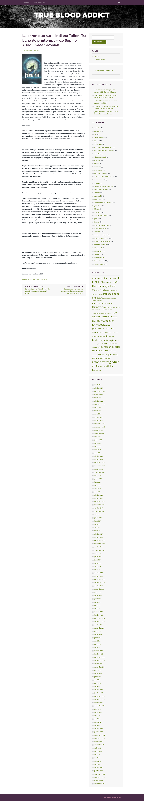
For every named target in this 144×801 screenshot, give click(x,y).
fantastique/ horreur (101, 189)
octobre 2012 (98, 703)
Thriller (97, 254)
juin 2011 (97, 754)
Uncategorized (99, 258)
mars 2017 (97, 531)
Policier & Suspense (101, 215)
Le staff (27, 2)
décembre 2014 (99, 618)
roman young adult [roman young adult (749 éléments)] (105, 362)
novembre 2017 (99, 505)
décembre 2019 (99, 424)
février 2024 (98, 401)
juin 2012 (97, 715)
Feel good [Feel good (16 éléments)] (103, 307)
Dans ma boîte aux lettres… (103, 176)
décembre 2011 (99, 735)
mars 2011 (97, 764)
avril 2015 (97, 605)
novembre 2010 (99, 777)
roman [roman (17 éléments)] (114, 317)
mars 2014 (97, 647)
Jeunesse (97, 206)
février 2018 (98, 495)
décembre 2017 (99, 501)
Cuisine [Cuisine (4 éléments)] (101, 294)
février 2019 (98, 456)
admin (37, 50)
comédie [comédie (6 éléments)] (114, 290)
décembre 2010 (99, 774)
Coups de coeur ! (100, 173)
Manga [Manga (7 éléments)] (109, 313)
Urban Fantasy (99, 261)
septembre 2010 (99, 784)
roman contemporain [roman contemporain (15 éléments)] (110, 332)
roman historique (100, 228)
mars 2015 (97, 609)
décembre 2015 (99, 579)
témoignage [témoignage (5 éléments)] (103, 367)
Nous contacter (39, 2)
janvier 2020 (98, 420)
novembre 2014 (99, 621)
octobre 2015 (98, 586)
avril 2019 (97, 450)
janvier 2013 (98, 693)
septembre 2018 (99, 472)
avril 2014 (97, 644)
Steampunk (98, 248)
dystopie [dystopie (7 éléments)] (99, 301)
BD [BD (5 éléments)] (101, 279)
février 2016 (98, 573)
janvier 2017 (98, 537)
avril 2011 (97, 761)
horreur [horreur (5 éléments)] (110, 307)
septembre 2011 (99, 745)
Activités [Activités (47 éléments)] (96, 278)
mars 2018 (97, 492)
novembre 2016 (99, 544)
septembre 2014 (99, 628)
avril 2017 (97, 527)
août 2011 (97, 748)
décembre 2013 (99, 657)
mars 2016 (97, 570)
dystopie (97, 183)
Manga (96, 209)
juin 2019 (97, 443)
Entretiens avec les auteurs (103, 186)
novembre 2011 (99, 738)
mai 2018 (97, 485)
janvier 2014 (98, 654)
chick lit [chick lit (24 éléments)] (103, 290)
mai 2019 (97, 446)
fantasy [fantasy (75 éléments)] (96, 306)
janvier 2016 (98, 576)
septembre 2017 (99, 511)
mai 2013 (97, 680)
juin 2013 (97, 677)
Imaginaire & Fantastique (102, 202)
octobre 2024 (98, 394)
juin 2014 (97, 638)
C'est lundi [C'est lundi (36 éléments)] (113, 282)
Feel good (97, 196)
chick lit (97, 154)
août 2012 (97, 709)
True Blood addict (72, 15)
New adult (97, 212)
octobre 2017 (98, 508)
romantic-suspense (100, 245)
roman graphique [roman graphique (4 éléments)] (96, 344)
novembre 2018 (99, 466)
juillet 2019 (98, 440)
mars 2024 (97, 398)
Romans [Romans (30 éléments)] (108, 350)
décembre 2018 (99, 463)
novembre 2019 (99, 427)
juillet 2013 (98, 673)
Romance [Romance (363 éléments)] (98, 320)
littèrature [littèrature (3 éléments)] (104, 313)
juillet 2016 (98, 557)
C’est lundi (98, 144)
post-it (96, 219)
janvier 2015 (98, 615)
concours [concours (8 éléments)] (95, 294)
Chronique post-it (100, 157)
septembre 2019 (99, 433)
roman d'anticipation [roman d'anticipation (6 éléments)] (98, 336)
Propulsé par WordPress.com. (113, 797)
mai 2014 (97, 641)
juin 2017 (97, 521)
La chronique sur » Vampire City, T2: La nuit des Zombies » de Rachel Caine (38, 290)
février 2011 (98, 767)
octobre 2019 (98, 430)
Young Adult (28, 279)
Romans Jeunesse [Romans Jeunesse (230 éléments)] (108, 354)
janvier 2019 (98, 459)
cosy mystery (98, 170)
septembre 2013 (99, 667)
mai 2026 (97, 385)
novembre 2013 (99, 660)
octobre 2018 (98, 469)
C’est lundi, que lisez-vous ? (103, 151)
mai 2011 (97, 758)
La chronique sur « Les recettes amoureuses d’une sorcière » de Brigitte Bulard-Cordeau (70, 290)
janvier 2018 (98, 498)
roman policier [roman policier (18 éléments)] (98, 347)
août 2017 (97, 514)
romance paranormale (102, 241)
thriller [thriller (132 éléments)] (96, 366)
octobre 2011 (98, 742)
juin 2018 (97, 482)
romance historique (101, 238)
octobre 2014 (98, 625)
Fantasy (97, 193)
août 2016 (97, 553)
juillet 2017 (98, 518)
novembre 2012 (99, 699)
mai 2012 (97, 719)
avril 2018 (97, 488)
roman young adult (41, 279)
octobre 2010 (98, 780)
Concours (97, 167)
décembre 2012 (99, 696)
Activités (97, 128)
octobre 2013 (98, 664)
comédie (97, 160)
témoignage (98, 251)
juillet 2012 (98, 712)
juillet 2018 (98, 479)
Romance (97, 232)
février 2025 (98, 388)
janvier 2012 (98, 732)
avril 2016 (97, 566)
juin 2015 (97, 599)
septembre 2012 (99, 706)
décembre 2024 (99, 391)
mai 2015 (97, 602)
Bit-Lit (96, 141)
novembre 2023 (99, 404)
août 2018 (97, 476)
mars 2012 (97, 725)
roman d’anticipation (101, 225)
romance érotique (100, 235)
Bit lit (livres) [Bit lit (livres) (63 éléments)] (101, 282)
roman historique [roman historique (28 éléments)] (109, 343)
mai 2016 (97, 563)
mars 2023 (97, 411)
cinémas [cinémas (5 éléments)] (108, 290)
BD (95, 134)
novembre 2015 (99, 583)
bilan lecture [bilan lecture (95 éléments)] (109, 278)
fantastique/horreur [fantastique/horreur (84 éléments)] (102, 303)
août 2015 (97, 592)
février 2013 (98, 690)
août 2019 (97, 437)
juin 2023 (97, 407)
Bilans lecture (99, 138)
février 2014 (98, 651)
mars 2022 (97, 414)
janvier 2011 (98, 771)
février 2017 (98, 534)
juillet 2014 (98, 634)
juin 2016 (97, 560)
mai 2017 (97, 524)
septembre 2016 (99, 550)
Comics (96, 164)
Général (97, 199)
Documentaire (99, 180)
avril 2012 (97, 722)
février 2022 (98, 417)
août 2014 (97, 631)
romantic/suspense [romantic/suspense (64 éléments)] (101, 358)
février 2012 (98, 729)
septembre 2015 (99, 589)
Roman (96, 222)
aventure (97, 131)
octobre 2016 (98, 547)
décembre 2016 (99, 540)
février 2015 (98, 612)
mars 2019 (97, 453)
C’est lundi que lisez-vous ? (103, 147)
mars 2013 (97, 686)
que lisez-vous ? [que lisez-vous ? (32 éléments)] (105, 317)
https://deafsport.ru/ (104, 71)
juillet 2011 (98, 751)
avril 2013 (97, 683)
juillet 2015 (98, 596)
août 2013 (97, 670)
